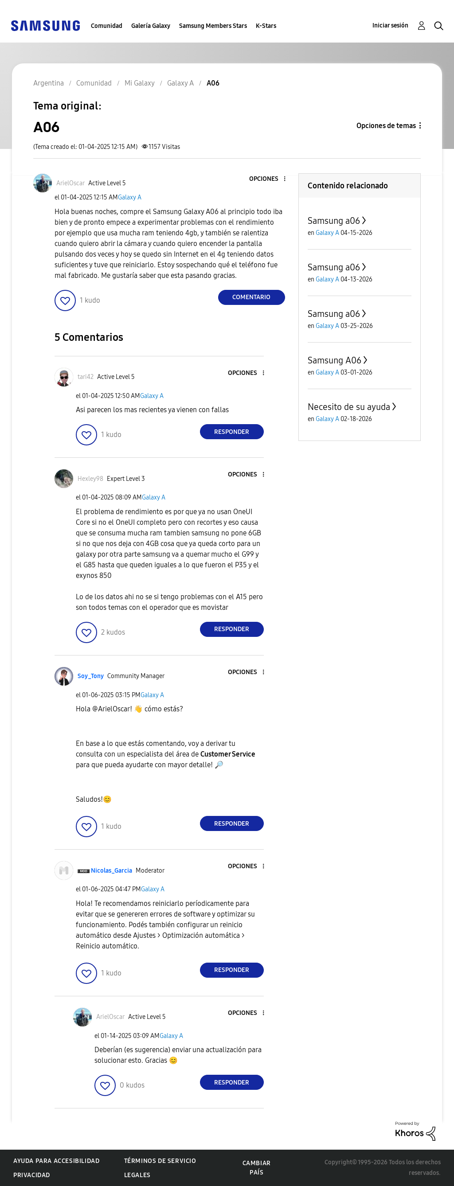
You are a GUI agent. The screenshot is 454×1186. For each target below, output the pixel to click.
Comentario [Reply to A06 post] (251, 297)
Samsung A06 (334, 360)
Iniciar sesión (390, 25)
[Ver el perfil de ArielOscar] (70, 183)
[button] (269, 179)
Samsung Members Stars (213, 26)
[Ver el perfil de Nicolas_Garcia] (111, 870)
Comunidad (106, 26)
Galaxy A (129, 197)
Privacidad (31, 1175)
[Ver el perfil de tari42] (86, 377)
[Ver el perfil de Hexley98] (90, 479)
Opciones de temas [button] (386, 125)
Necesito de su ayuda (349, 407)
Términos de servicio (160, 1161)
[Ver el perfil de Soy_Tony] (91, 676)
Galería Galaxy (150, 26)
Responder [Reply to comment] (231, 432)
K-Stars (266, 26)
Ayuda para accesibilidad (56, 1161)
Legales (137, 1175)
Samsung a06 (334, 220)
